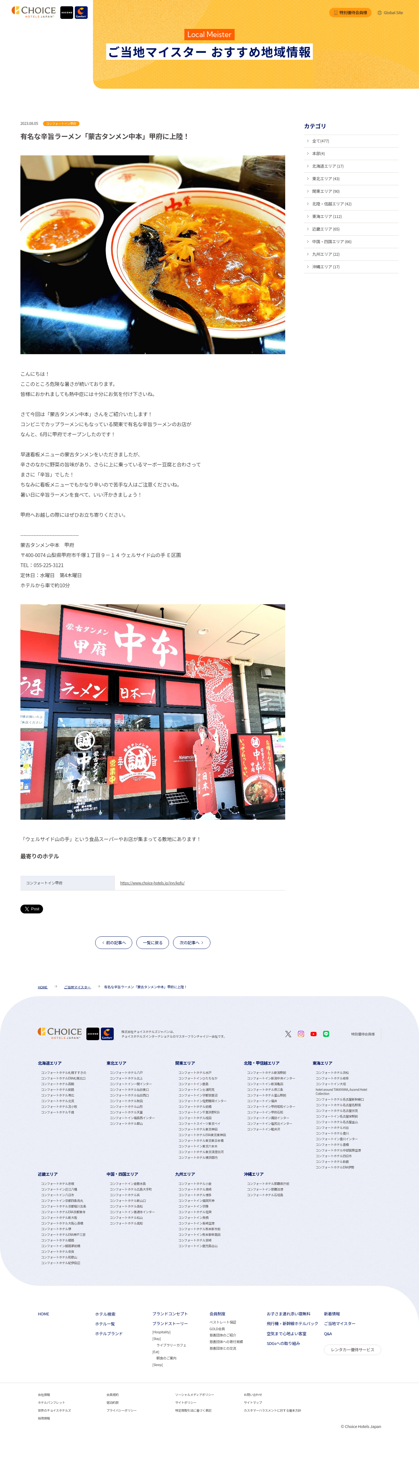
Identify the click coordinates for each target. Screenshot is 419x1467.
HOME (43, 1314)
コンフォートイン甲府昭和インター (271, 1106)
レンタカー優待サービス (352, 1350)
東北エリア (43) (326, 178)
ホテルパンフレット (51, 1402)
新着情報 (332, 1314)
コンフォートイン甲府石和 (265, 1112)
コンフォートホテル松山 (126, 1217)
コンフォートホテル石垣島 (265, 1194)
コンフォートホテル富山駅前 (266, 1095)
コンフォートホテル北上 (126, 1078)
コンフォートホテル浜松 (332, 1072)
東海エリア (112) (327, 216)
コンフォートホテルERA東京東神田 (202, 1134)
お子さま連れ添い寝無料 (288, 1314)
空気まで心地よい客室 (286, 1333)
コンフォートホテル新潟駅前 (266, 1072)
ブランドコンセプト (170, 1314)
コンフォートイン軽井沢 (263, 1129)
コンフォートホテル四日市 (334, 1155)
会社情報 (44, 1394)
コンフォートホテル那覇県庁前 (268, 1183)
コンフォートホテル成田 (194, 1117)
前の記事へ (116, 942)
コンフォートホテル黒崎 (194, 1189)
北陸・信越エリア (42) (331, 204)
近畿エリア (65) (326, 229)
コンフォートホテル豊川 (332, 1133)
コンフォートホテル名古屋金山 (337, 1121)
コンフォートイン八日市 (57, 1194)
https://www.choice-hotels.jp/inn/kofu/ (152, 882)
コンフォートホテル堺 (56, 1228)
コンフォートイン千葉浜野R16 (199, 1112)
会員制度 (217, 1314)
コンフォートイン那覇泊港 (265, 1189)
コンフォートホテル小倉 (194, 1183)
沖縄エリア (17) (326, 267)
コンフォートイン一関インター (131, 1083)
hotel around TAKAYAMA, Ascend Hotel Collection (341, 1091)
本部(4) (318, 153)
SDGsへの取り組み (283, 1343)
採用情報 (44, 1418)
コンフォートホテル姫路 (57, 1240)
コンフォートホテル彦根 (57, 1183)
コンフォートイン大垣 (331, 1083)
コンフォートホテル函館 (57, 1083)
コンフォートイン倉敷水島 (128, 1183)
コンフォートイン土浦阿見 (196, 1089)
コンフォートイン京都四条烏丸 (62, 1200)
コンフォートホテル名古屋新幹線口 (340, 1099)
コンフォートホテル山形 (126, 1106)
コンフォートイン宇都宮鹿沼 (198, 1095)
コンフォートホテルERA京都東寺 (63, 1211)
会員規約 (112, 1394)
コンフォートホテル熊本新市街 (199, 1228)
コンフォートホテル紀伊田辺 (60, 1262)
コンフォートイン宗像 (193, 1206)
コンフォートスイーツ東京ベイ (199, 1123)
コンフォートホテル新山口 (128, 1200)
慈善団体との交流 (223, 1348)
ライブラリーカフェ (171, 1344)
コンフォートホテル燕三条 (265, 1089)
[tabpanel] (72, 1114)
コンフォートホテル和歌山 (59, 1257)
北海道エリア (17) (328, 166)
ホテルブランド (109, 1333)
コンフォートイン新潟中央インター (271, 1078)
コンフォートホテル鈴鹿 (332, 1161)
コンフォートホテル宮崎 (194, 1240)
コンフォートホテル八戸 (126, 1072)
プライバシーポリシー (121, 1410)
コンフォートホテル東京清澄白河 (201, 1151)
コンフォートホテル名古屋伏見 (337, 1110)
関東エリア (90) (326, 191)
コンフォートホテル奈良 (57, 1251)
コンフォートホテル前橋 (194, 1106)
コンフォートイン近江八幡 (59, 1189)
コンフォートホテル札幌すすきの (63, 1072)
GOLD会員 (217, 1328)
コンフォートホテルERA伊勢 (335, 1167)
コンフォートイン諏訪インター (268, 1117)
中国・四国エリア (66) (331, 241)
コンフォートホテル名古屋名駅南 (338, 1104)
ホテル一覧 (105, 1324)
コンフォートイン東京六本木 (198, 1146)
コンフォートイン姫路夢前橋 (60, 1245)
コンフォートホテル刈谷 (332, 1127)
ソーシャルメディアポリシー (194, 1394)
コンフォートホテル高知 (126, 1223)
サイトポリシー (185, 1402)
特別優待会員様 (350, 12)
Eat (155, 1351)
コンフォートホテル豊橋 (332, 1144)
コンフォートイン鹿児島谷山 (198, 1245)
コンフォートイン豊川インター (337, 1138)
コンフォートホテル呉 (125, 1194)
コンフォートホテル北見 (57, 1100)
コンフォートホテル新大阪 (59, 1217)
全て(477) (320, 141)
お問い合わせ (253, 1394)
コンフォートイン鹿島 (193, 1083)
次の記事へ (189, 942)
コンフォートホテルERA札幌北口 (63, 1078)
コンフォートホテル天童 (126, 1112)
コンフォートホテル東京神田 (198, 1129)
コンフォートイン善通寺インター (132, 1211)
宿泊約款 (112, 1402)
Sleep (157, 1364)
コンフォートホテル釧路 (57, 1089)
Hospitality (161, 1331)
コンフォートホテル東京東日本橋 (201, 1140)
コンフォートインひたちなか (198, 1078)
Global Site (390, 12)
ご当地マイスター (340, 1323)
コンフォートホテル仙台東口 (129, 1089)
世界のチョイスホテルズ (54, 1410)
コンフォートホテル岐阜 (332, 1078)
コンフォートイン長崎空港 (196, 1223)
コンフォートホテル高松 (126, 1206)
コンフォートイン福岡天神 (196, 1200)
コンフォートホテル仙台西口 (129, 1095)
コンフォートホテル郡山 (126, 1123)
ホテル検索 (105, 1314)
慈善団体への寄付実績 (226, 1341)
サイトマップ (253, 1402)
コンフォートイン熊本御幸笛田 (199, 1234)
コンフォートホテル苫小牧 (59, 1106)
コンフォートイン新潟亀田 (265, 1083)
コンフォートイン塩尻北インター (269, 1123)
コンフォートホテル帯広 (57, 1095)
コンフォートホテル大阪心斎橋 (62, 1223)
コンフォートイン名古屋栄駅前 (337, 1116)
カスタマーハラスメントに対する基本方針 (272, 1410)
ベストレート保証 (223, 1322)
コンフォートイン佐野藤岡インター (202, 1100)
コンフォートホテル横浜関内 (198, 1157)
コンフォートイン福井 (262, 1100)
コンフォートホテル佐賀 (194, 1211)
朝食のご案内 (166, 1357)
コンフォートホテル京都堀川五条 (63, 1206)
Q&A (328, 1333)
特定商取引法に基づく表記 (193, 1410)
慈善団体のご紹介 (223, 1334)
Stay (156, 1338)
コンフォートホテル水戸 (194, 1072)
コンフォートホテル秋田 (126, 1100)
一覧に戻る (153, 942)
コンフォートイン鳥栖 (193, 1217)
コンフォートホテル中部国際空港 (338, 1150)
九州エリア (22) (326, 254)
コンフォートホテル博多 (194, 1194)
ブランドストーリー (170, 1323)
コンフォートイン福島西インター (132, 1117)
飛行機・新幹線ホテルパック (292, 1323)
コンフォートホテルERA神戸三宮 (63, 1234)
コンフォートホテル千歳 (57, 1112)
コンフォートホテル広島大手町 (131, 1189)
